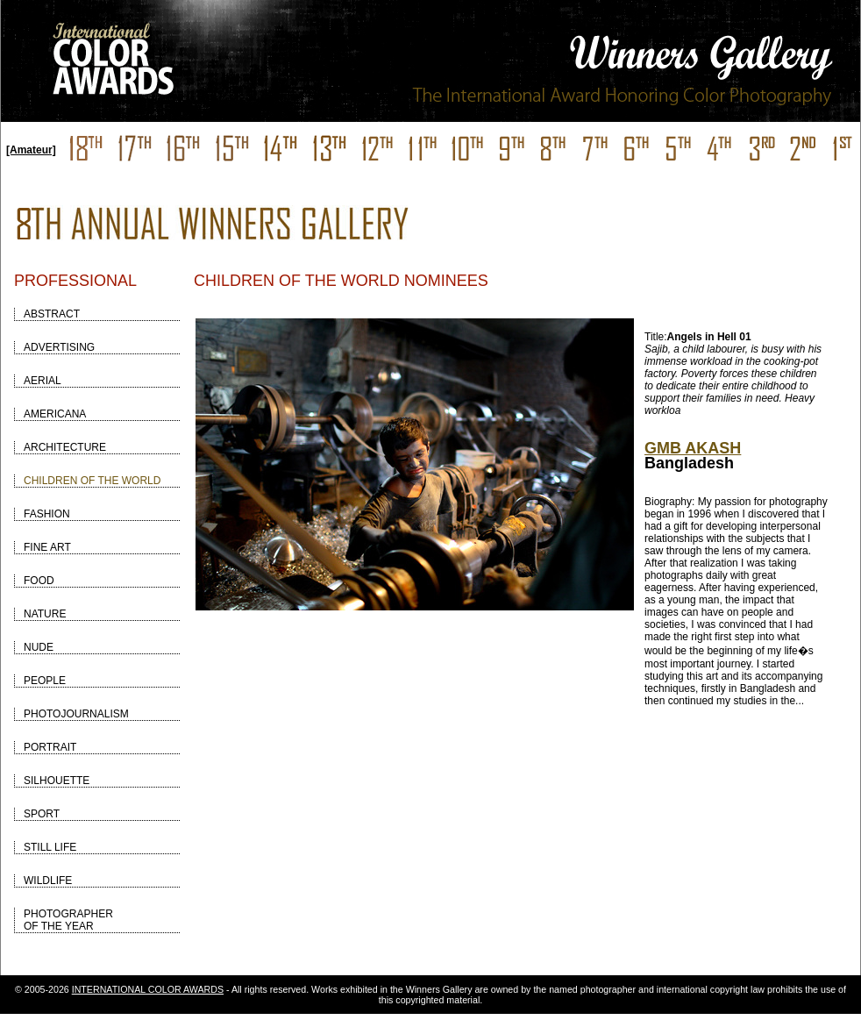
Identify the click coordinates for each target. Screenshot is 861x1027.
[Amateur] (31, 150)
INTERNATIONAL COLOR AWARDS (148, 989)
